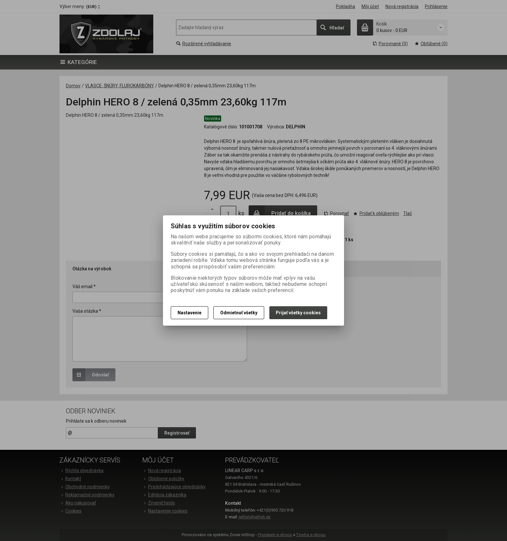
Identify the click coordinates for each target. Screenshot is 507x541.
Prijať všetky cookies (298, 312)
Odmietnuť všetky (238, 312)
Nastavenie (189, 312)
